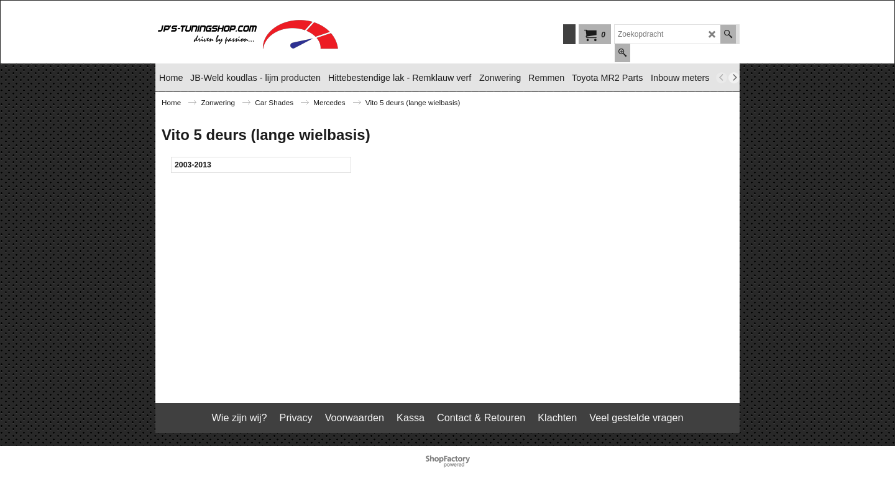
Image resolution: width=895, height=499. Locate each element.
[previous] (721, 77)
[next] (734, 77)
